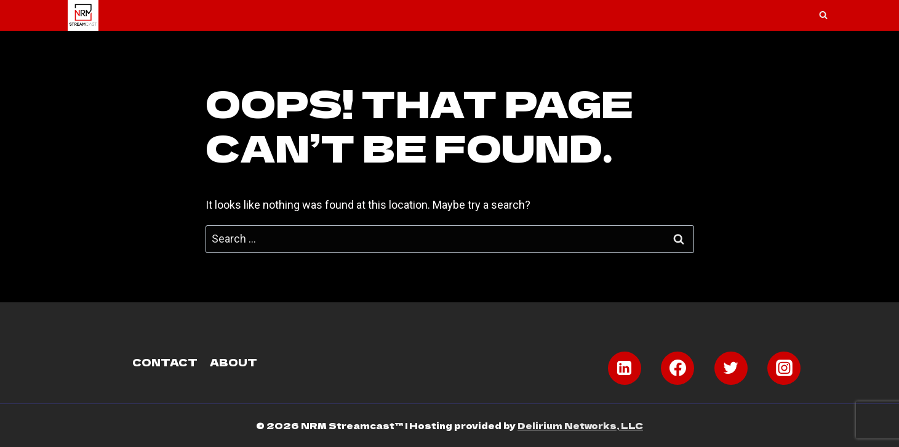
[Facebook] (677, 368)
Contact (165, 362)
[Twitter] (731, 368)
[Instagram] (784, 368)
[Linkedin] (624, 368)
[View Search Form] (823, 15)
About (233, 362)
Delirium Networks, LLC (580, 425)
